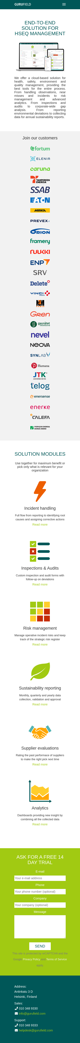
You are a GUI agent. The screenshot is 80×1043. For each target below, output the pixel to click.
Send (40, 946)
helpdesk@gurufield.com (36, 1030)
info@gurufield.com (32, 1013)
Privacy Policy (31, 959)
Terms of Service (56, 959)
